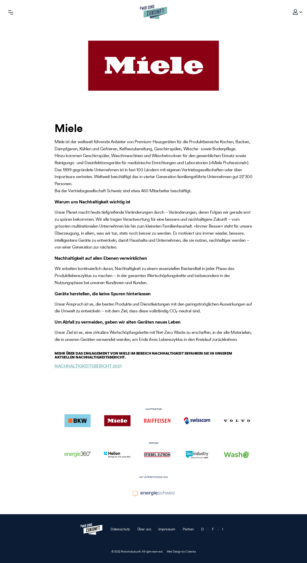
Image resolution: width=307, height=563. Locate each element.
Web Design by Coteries (181, 551)
